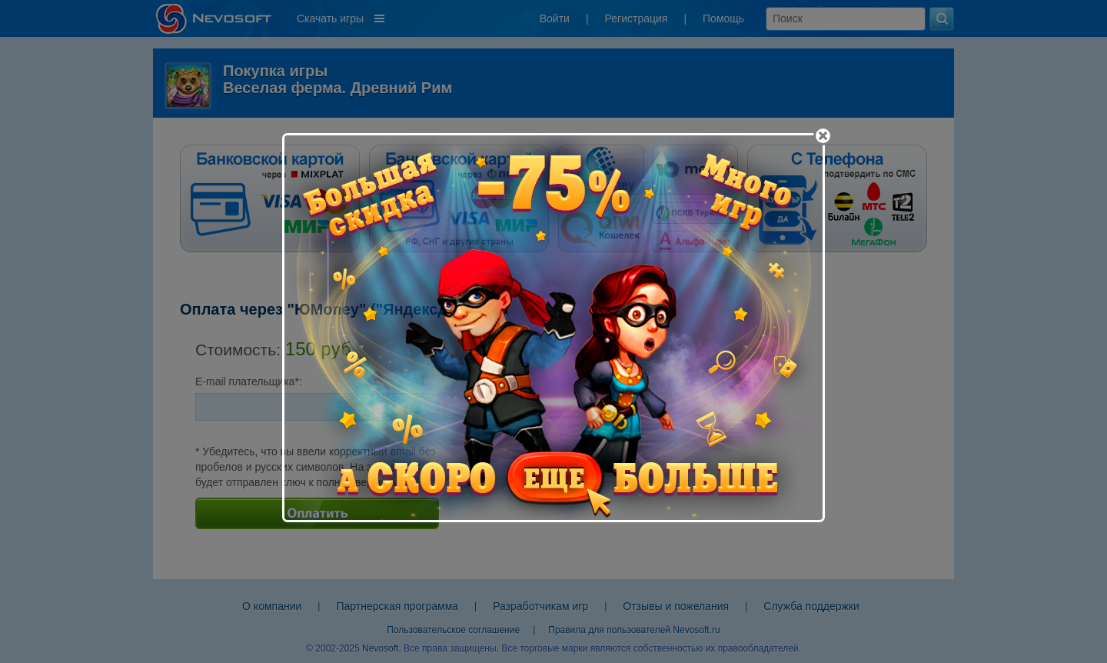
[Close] (823, 135)
